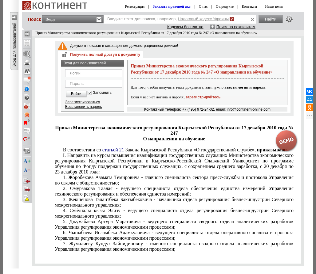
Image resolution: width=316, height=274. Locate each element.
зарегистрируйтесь (203, 97)
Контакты (249, 6)
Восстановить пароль (83, 107)
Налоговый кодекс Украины (203, 19)
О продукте (225, 6)
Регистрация (135, 6)
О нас (203, 6)
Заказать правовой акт (172, 6)
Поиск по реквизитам (235, 27)
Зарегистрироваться (82, 102)
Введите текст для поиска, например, (168, 19)
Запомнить (102, 93)
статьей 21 (113, 149)
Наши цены (274, 6)
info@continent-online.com (249, 109)
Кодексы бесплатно (185, 27)
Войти (76, 94)
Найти (270, 19)
